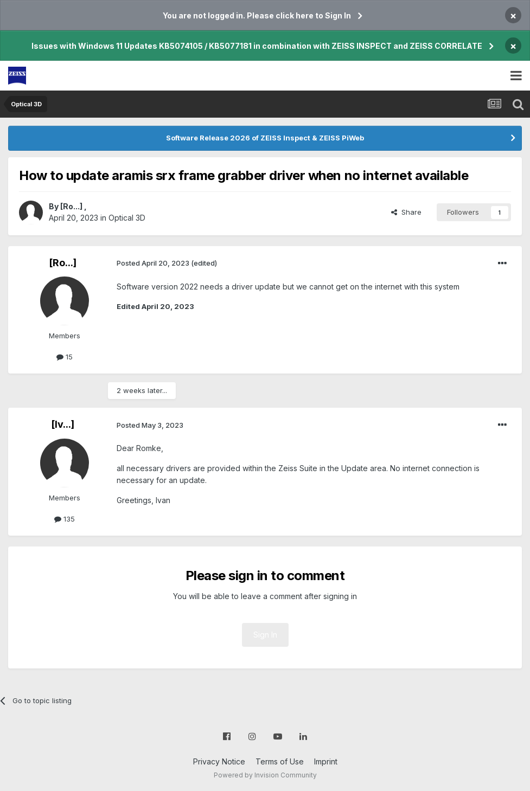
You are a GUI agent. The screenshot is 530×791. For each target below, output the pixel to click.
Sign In (265, 634)
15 (64, 356)
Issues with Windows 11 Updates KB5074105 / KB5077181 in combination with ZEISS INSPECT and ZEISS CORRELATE (256, 45)
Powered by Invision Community (265, 775)
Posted (153, 263)
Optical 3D (126, 217)
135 (64, 519)
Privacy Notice (219, 761)
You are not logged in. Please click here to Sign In (257, 15)
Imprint (325, 761)
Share (406, 212)
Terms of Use (280, 761)
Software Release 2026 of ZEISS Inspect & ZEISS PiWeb (265, 137)
